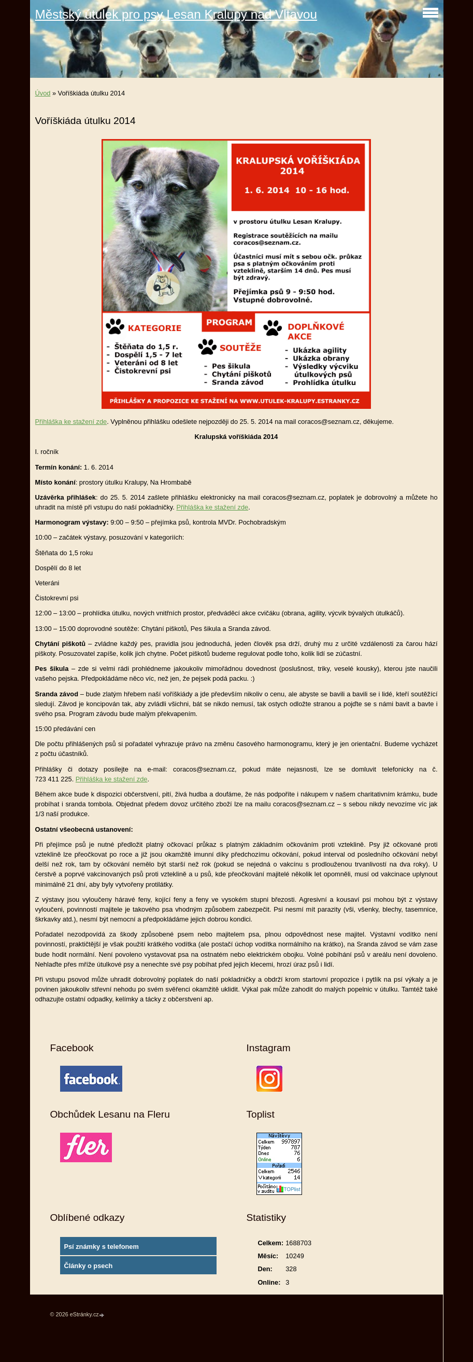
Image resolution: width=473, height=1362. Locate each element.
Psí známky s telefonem (101, 1246)
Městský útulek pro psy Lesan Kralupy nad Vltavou (176, 14)
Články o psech (88, 1266)
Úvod (43, 93)
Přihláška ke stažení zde (71, 421)
